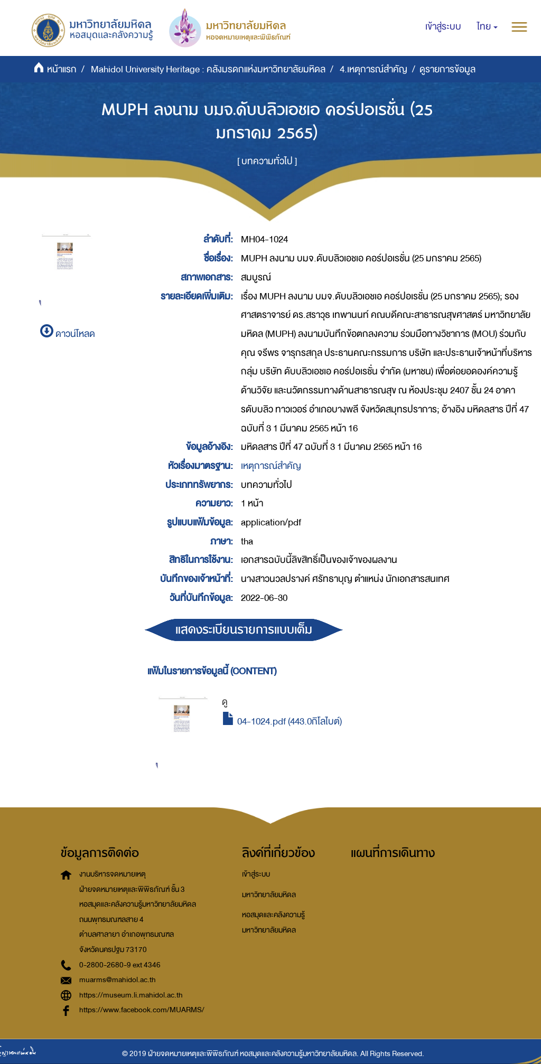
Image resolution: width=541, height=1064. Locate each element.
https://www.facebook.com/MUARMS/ (141, 1009)
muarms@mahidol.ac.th (117, 979)
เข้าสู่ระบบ (256, 874)
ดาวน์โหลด (67, 334)
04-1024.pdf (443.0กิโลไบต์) (282, 721)
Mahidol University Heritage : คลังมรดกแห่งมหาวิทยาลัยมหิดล (208, 69)
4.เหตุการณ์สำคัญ (373, 69)
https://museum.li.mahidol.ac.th (131, 995)
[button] (487, 27)
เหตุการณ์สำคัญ (271, 466)
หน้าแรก (62, 69)
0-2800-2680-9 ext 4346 (120, 965)
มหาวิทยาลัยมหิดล (269, 894)
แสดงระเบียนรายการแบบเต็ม (243, 629)
